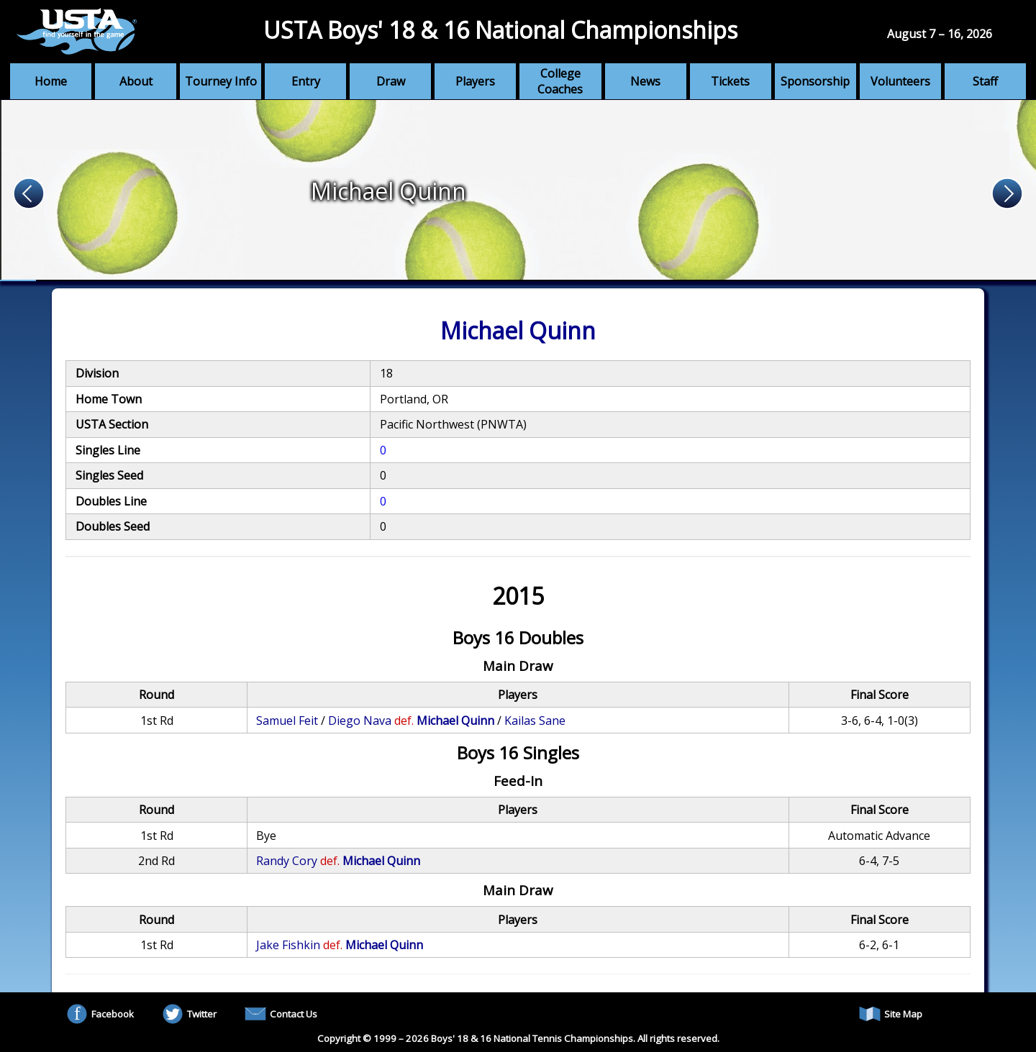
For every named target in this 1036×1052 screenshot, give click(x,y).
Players (475, 81)
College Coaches (560, 81)
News (645, 81)
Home (51, 81)
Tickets (730, 81)
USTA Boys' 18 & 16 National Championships (500, 29)
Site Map (890, 1014)
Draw (390, 81)
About (136, 81)
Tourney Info (221, 81)
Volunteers (900, 81)
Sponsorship (815, 81)
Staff (985, 81)
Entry (305, 81)
